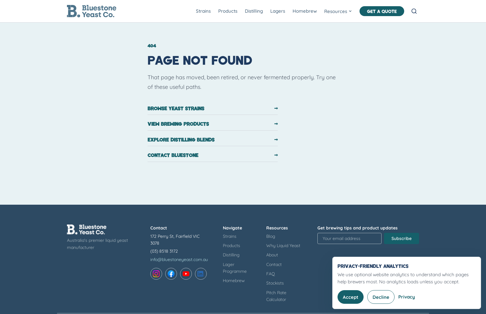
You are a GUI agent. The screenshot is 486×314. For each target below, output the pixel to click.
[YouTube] (186, 274)
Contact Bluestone (213, 155)
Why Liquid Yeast (283, 245)
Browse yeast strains (213, 108)
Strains (203, 11)
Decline (381, 297)
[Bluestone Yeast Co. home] (91, 11)
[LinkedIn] (201, 274)
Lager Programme (235, 268)
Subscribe (401, 238)
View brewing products (213, 124)
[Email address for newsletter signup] (349, 238)
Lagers (277, 11)
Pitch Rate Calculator (276, 296)
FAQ (270, 274)
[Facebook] (171, 274)
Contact (274, 264)
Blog (270, 236)
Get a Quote (382, 11)
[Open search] (414, 11)
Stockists (275, 283)
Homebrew (305, 11)
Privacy (406, 297)
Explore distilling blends (213, 140)
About (272, 255)
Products (227, 11)
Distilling (254, 11)
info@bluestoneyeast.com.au (179, 259)
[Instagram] (156, 274)
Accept (350, 297)
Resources (338, 11)
